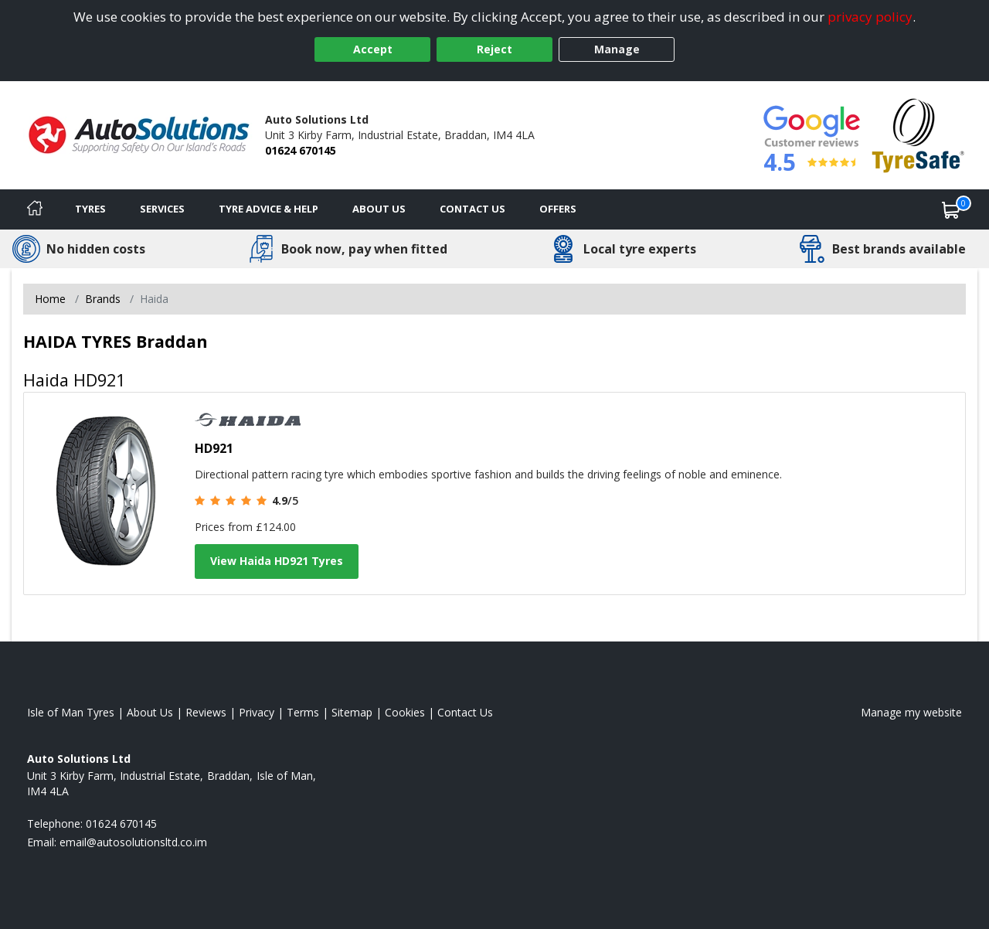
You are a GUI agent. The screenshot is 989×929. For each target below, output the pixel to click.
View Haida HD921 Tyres (276, 560)
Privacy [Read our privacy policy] (256, 712)
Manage (617, 49)
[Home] (35, 209)
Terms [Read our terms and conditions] (303, 712)
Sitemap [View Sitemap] (351, 712)
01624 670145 (300, 150)
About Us (379, 209)
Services (162, 209)
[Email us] (133, 842)
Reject (494, 49)
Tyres (90, 209)
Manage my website (911, 712)
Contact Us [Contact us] (472, 209)
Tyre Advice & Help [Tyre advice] (268, 209)
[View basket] (951, 209)
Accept (373, 49)
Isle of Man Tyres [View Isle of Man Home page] (70, 712)
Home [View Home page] (50, 298)
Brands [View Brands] (103, 298)
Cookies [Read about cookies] (405, 712)
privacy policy (870, 17)
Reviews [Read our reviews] (205, 712)
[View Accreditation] (918, 134)
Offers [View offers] (557, 209)
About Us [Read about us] (150, 712)
